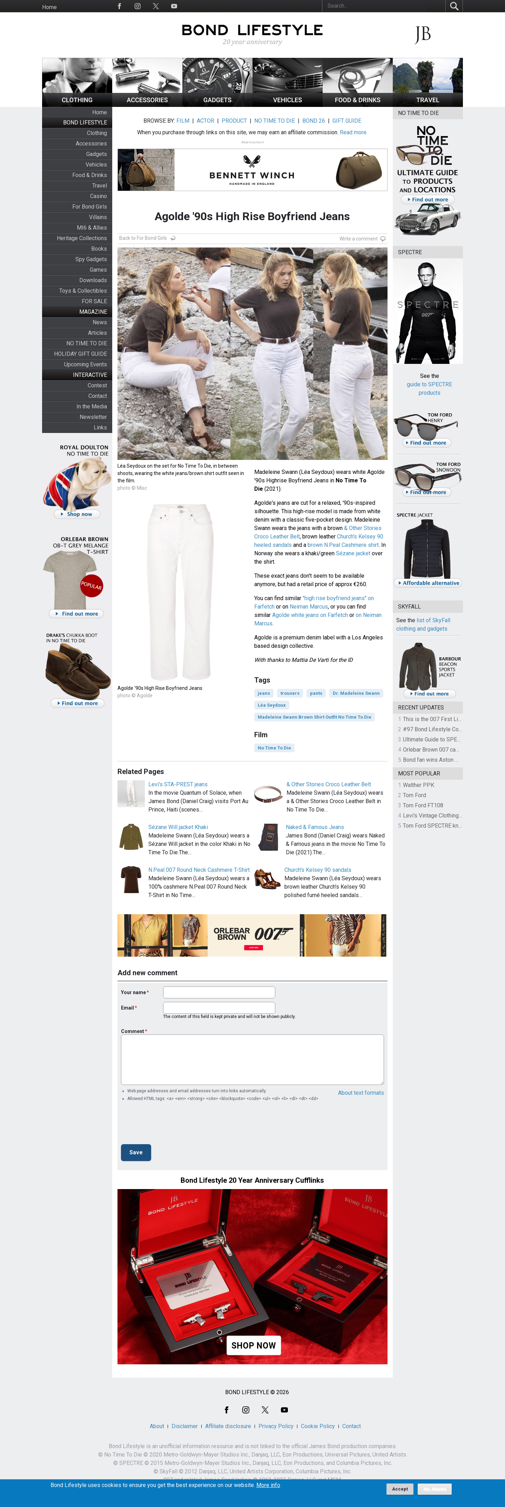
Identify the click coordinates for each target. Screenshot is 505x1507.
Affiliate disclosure (228, 1426)
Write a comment (358, 239)
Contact (97, 396)
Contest (97, 385)
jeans (264, 693)
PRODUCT (234, 120)
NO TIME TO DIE (86, 343)
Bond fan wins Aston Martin (436, 759)
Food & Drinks (89, 175)
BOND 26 (313, 120)
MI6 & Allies (92, 227)
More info (268, 1485)
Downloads (93, 280)
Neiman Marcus (309, 606)
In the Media (91, 406)
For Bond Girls (89, 206)
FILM (182, 120)
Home (49, 7)
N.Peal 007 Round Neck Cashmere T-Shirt (199, 870)
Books (99, 248)
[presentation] (174, 1125)
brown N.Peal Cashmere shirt (343, 545)
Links (100, 427)
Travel (99, 185)
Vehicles (96, 164)
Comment (132, 1031)
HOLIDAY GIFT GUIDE (80, 354)
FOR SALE (94, 301)
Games (98, 269)
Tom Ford (414, 795)
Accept (400, 1489)
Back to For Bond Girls (143, 238)
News (100, 322)
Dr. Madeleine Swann (356, 693)
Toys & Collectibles (83, 290)
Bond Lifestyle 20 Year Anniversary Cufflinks (252, 1180)
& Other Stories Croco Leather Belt (329, 784)
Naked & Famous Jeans (315, 827)
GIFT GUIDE (346, 120)
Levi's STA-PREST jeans (178, 784)
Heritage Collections (82, 238)
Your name (133, 992)
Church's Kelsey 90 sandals (317, 870)
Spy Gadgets (91, 259)
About (157, 1426)
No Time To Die (274, 748)
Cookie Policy (318, 1426)
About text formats (361, 1092)
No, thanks (434, 1489)
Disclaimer (184, 1426)
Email (127, 1008)
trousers (290, 693)
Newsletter (93, 417)
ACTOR (205, 120)
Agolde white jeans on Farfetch (310, 615)
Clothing (97, 133)
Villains (98, 217)
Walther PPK (418, 785)
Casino (98, 196)
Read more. (354, 132)
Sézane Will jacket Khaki (178, 827)
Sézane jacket (353, 553)
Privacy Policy (276, 1426)
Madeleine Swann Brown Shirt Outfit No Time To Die (314, 717)
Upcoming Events (85, 364)
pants (316, 693)
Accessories (91, 143)
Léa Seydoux (272, 705)
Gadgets (96, 154)
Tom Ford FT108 (423, 805)
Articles (97, 333)
